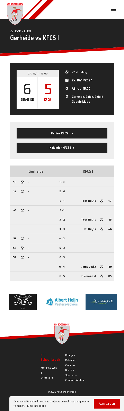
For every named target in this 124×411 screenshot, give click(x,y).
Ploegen (70, 355)
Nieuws (69, 370)
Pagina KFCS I (62, 133)
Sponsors (71, 375)
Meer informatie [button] (36, 406)
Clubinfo (70, 365)
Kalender (70, 360)
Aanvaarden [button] (107, 403)
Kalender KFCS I (62, 147)
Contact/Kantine (75, 380)
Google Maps (81, 101)
